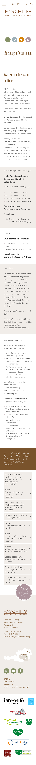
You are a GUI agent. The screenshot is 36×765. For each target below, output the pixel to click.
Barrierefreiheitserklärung (16, 687)
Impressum (8, 684)
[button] (31, 3)
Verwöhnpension (18, 92)
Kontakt (19, 3)
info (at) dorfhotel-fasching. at (20, 637)
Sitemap (7, 679)
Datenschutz (10, 682)
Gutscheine (25, 3)
